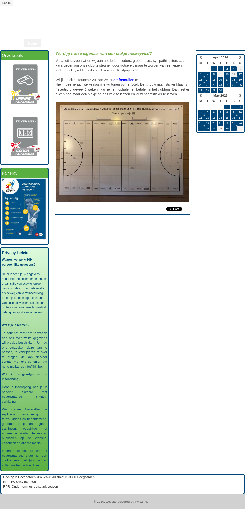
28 (207, 90)
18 (233, 79)
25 (233, 84)
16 (220, 79)
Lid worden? (158, 43)
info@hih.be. (34, 366)
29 (213, 90)
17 (227, 79)
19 (240, 79)
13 (200, 79)
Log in (6, 2)
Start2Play (132, 43)
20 (200, 84)
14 (207, 79)
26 (240, 84)
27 (200, 90)
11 (200, 117)
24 (227, 84)
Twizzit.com (143, 501)
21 (207, 84)
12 (240, 74)
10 (227, 74)
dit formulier (123, 80)
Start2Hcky (108, 43)
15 (213, 79)
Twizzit (181, 43)
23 (220, 84)
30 (220, 90)
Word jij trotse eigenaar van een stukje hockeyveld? (104, 53)
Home (33, 43)
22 (213, 84)
